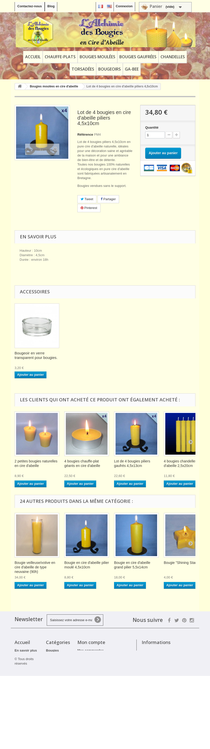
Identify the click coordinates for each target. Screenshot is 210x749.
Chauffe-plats (60, 57)
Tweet (87, 199)
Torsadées (83, 69)
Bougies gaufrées (137, 57)
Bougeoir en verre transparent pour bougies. (85, 355)
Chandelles (173, 57)
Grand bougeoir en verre (35, 353)
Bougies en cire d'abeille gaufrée (56, 670)
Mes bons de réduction (95, 670)
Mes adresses (88, 657)
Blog (51, 6)
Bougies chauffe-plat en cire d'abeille (57, 655)
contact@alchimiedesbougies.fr (166, 685)
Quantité (152, 127)
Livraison (22, 668)
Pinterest (89, 208)
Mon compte (91, 642)
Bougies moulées (97, 57)
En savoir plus (26, 650)
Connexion (124, 6)
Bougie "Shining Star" (180, 563)
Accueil (33, 57)
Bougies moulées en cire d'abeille (56, 686)
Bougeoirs (109, 69)
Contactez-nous (29, 6)
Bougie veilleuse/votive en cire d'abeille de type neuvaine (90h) (35, 567)
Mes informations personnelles (101, 663)
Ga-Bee (132, 69)
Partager (108, 199)
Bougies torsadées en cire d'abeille (56, 712)
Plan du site (24, 719)
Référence (85, 134)
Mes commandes (90, 650)
